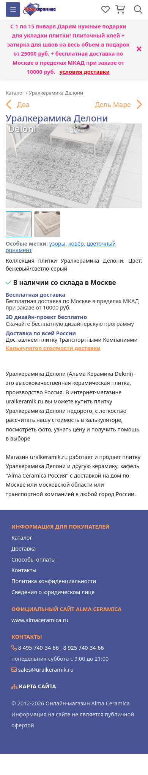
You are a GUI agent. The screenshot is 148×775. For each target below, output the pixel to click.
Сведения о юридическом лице (52, 592)
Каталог (21, 537)
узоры (57, 243)
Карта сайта (33, 686)
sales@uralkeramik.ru (46, 669)
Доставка (23, 548)
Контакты (23, 570)
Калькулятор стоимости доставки (53, 348)
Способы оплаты (33, 559)
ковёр (76, 243)
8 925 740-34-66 (83, 647)
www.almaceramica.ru (39, 620)
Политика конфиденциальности (53, 581)
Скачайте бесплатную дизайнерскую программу (70, 320)
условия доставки (85, 71)
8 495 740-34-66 (38, 647)
